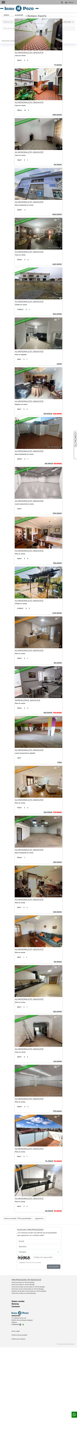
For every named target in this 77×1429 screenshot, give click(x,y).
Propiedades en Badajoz (26, 1280)
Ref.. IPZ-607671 (53, 945)
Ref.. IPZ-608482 (53, 796)
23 (57, 1016)
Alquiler (19, 15)
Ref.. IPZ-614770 (53, 98)
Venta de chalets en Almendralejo (24, 1293)
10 (57, 119)
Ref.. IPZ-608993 (53, 546)
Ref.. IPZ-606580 (53, 1194)
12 (57, 169)
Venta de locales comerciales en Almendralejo (28, 1287)
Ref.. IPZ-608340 (53, 845)
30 (57, 518)
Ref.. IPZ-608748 (53, 646)
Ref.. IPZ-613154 (53, 247)
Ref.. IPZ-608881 (53, 596)
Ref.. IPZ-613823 (53, 148)
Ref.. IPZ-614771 (53, 48)
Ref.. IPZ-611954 (53, 347)
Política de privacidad (33, 1262)
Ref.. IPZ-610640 (53, 397)
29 (57, 70)
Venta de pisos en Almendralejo (23, 1282)
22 (57, 817)
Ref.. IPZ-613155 (53, 198)
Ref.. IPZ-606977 (53, 995)
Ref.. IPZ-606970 (53, 1045)
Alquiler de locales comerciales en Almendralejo (29, 1291)
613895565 (16, 1324)
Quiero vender (18, 1301)
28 (57, 568)
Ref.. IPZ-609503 (53, 447)
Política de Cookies (18, 1339)
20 (57, 369)
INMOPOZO (16, 1316)
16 (57, 20)
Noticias (15, 1304)
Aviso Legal (16, 1331)
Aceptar (30, 1262)
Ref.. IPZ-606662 (53, 1144)
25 (57, 219)
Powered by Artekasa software (66, 1344)
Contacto (16, 1306)
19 (57, 867)
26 (57, 418)
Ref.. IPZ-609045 (53, 497)
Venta (6, 15)
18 (57, 668)
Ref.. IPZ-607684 (53, 895)
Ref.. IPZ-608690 (53, 696)
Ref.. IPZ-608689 (53, 746)
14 (57, 1166)
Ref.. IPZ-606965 (53, 1094)
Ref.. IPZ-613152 (53, 297)
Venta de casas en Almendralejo (23, 1284)
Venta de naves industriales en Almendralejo (28, 1289)
